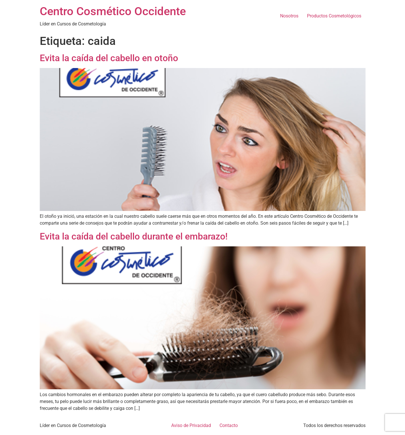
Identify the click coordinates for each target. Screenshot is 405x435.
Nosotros (289, 16)
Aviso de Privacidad (191, 425)
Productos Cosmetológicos (334, 16)
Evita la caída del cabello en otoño (109, 58)
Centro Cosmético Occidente (113, 11)
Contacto (229, 425)
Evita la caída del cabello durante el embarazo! (134, 236)
